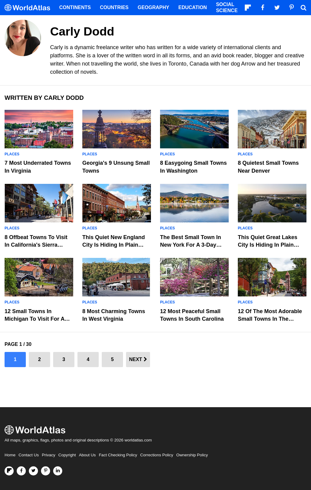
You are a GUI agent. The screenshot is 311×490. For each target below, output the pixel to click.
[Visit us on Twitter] (33, 470)
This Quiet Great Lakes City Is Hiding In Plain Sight (267, 244)
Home (10, 455)
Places (12, 154)
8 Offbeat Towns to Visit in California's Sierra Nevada (36, 244)
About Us (87, 455)
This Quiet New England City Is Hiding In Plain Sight (113, 244)
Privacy (48, 455)
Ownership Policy (192, 455)
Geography (153, 7)
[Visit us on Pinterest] (45, 470)
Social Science (227, 7)
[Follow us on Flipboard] (9, 470)
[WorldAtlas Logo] (30, 7)
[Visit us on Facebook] (21, 470)
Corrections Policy (156, 455)
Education (192, 7)
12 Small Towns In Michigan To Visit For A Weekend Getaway (34, 318)
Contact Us (29, 455)
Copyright (67, 455)
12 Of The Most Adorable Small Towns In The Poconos (270, 318)
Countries (114, 7)
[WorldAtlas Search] (303, 7)
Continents (75, 7)
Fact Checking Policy (118, 455)
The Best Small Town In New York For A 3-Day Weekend (190, 244)
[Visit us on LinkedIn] (57, 470)
